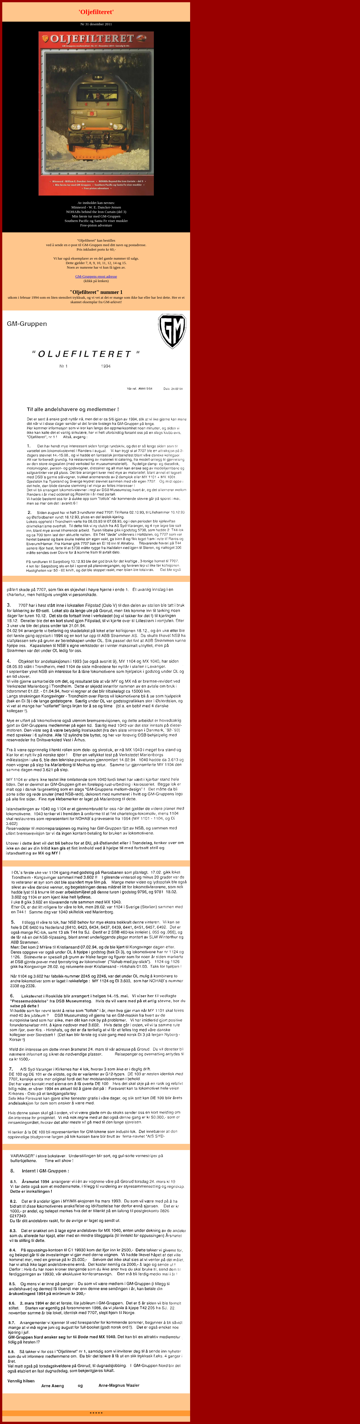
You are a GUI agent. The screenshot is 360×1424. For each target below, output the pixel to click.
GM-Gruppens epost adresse (96, 276)
